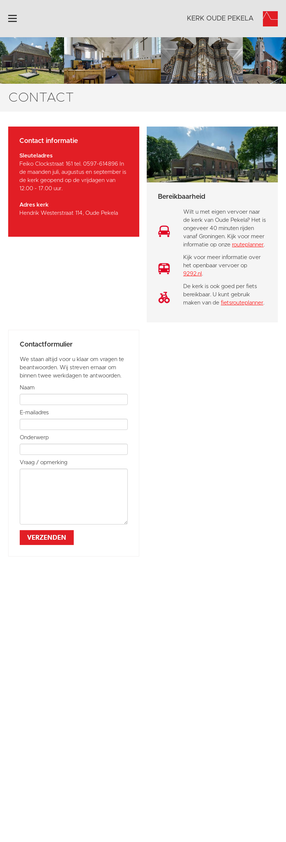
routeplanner (248, 245)
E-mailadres (34, 412)
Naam (27, 387)
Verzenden (46, 537)
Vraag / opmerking (43, 462)
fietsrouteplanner (242, 303)
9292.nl (192, 274)
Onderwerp (34, 437)
